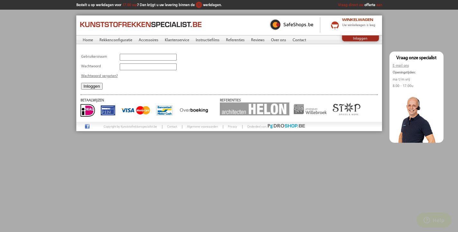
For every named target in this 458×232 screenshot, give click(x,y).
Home (88, 39)
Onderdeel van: (276, 126)
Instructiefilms (208, 39)
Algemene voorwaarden (202, 126)
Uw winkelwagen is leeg (358, 25)
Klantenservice (177, 39)
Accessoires (148, 39)
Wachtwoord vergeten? (99, 75)
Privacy (232, 126)
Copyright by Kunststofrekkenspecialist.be (130, 126)
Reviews (258, 39)
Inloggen (360, 38)
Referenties (235, 39)
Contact (299, 39)
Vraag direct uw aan (360, 4)
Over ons (278, 39)
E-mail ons (401, 65)
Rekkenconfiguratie (115, 39)
